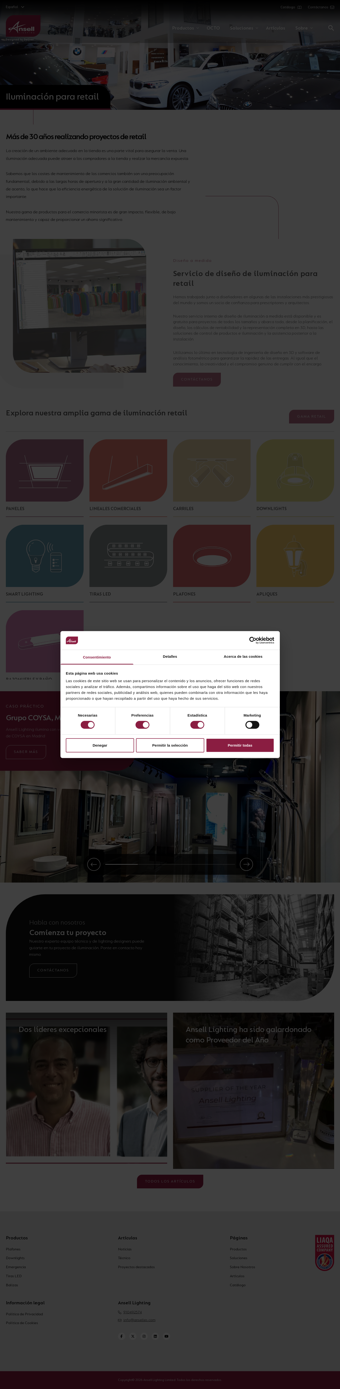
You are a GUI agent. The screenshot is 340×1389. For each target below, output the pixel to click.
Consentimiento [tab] (97, 657)
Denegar (100, 745)
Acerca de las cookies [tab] (243, 656)
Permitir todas (240, 745)
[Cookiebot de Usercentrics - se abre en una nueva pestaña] (253, 640)
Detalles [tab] (170, 656)
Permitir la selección (170, 745)
